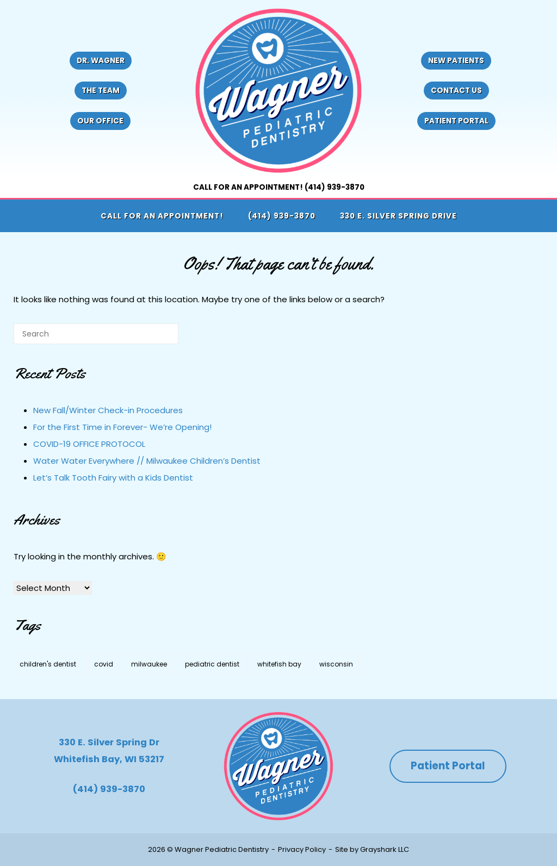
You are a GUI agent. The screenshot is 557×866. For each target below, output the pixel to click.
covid (103, 664)
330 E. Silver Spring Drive (398, 216)
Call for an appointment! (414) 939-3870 (278, 187)
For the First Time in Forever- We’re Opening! (122, 427)
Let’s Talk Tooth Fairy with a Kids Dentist (113, 477)
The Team (101, 90)
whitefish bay (279, 664)
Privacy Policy (302, 849)
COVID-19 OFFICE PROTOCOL (89, 444)
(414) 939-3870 (281, 216)
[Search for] (96, 333)
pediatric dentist (212, 664)
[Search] (153, 337)
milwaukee (149, 664)
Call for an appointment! (162, 216)
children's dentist (48, 664)
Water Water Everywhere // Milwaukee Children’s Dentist (147, 460)
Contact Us (456, 90)
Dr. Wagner (101, 60)
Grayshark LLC (384, 849)
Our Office (100, 121)
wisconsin (336, 664)
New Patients (456, 60)
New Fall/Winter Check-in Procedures (108, 410)
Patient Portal (456, 121)
